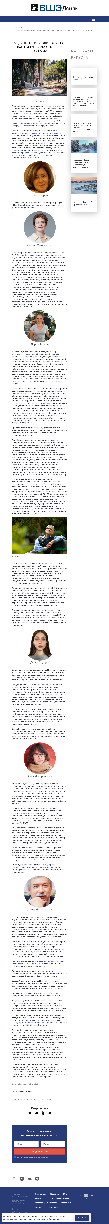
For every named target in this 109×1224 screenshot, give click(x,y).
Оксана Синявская (25, 255)
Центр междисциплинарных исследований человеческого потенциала (36, 133)
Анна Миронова (26, 1020)
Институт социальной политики (40, 135)
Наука (38, 1198)
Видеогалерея (55, 1203)
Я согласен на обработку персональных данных (32, 1157)
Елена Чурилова (39, 1025)
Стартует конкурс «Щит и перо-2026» (83, 78)
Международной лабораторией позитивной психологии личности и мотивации (36, 867)
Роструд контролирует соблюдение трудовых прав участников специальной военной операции (82, 127)
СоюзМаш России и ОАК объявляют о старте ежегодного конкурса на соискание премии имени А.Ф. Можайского (83, 101)
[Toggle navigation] (93, 19)
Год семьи (45, 1099)
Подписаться (40, 1151)
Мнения (67, 1198)
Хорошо (82, 1218)
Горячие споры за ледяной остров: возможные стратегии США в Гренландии (84, 204)
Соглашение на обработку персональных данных (18, 1203)
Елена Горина (37, 964)
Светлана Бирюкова (56, 1000)
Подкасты (67, 1203)
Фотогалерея (41, 1203)
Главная (18, 27)
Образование (55, 1198)
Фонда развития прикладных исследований (37, 151)
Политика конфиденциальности (21, 1195)
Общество (54, 1194)
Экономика (40, 1194)
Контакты (53, 1207)
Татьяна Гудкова (37, 1018)
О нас (38, 1207)
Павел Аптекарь (25, 1091)
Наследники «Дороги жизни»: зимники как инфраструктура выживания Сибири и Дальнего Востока (81, 164)
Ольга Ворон (24, 205)
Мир (65, 1194)
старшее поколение (24, 1099)
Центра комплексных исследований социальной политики (35, 353)
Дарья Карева (31, 356)
